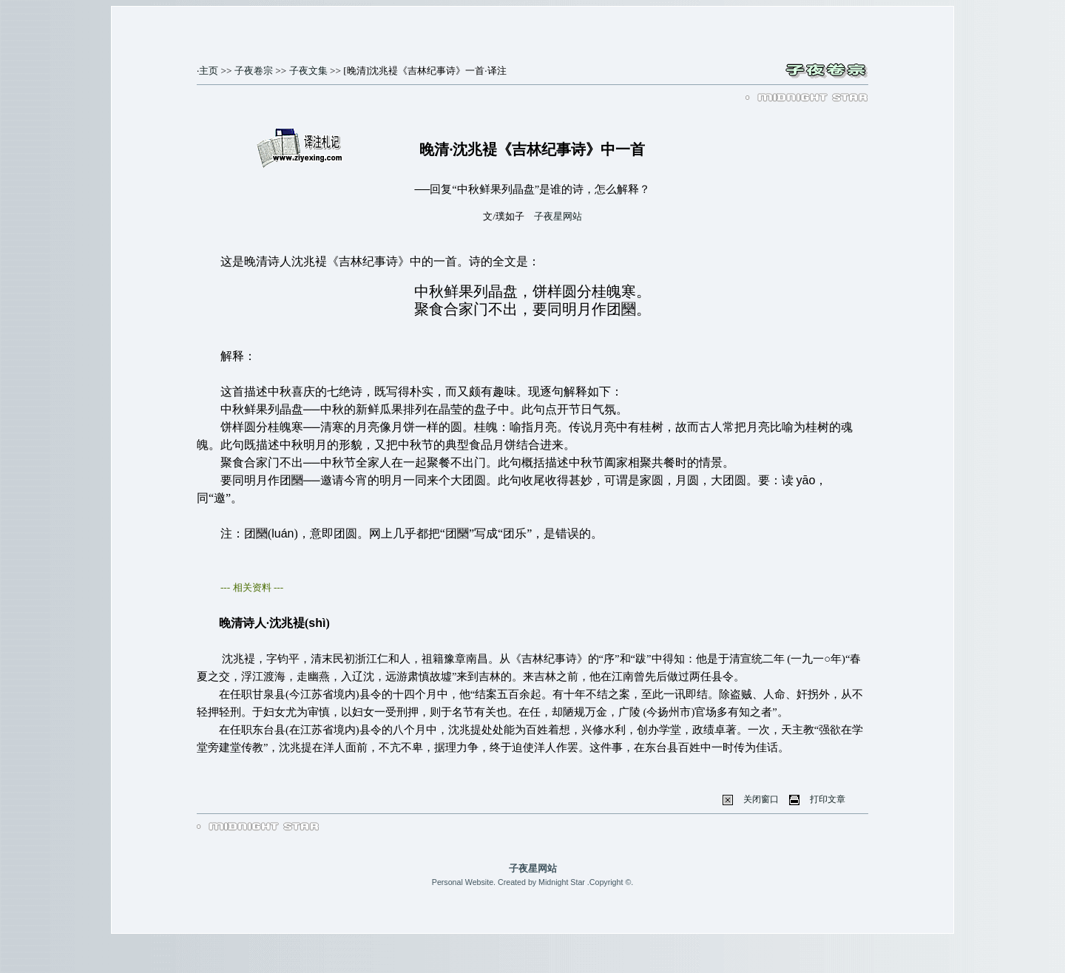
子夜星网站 (558, 216)
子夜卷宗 (253, 70)
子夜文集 (308, 70)
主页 (208, 70)
